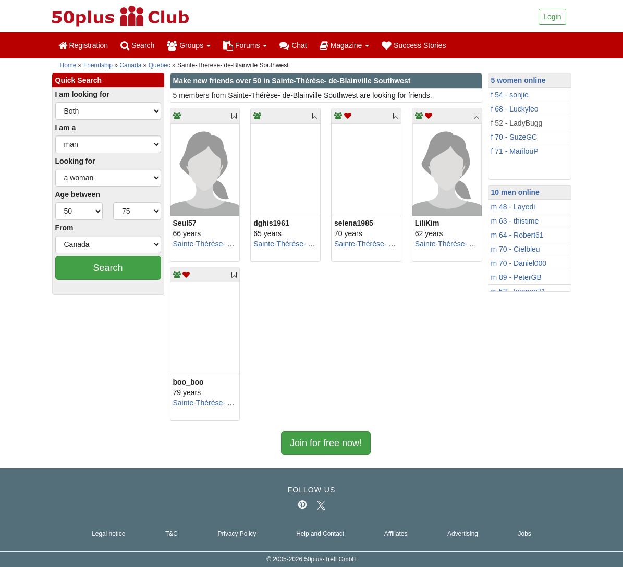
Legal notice (108, 533)
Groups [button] (189, 45)
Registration (83, 45)
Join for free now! (326, 443)
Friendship (98, 65)
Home (68, 65)
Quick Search (78, 80)
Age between (77, 194)
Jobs (524, 533)
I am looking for (82, 94)
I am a (65, 128)
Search (137, 45)
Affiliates (396, 533)
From (64, 228)
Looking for (75, 161)
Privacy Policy (236, 533)
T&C (171, 533)
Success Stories (414, 45)
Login (552, 17)
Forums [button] (245, 45)
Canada (130, 65)
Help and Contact (320, 533)
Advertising (462, 533)
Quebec (159, 65)
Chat (293, 45)
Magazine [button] (344, 45)
